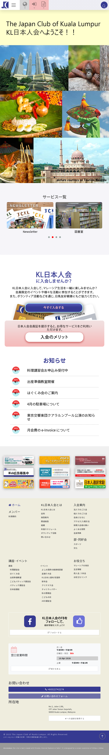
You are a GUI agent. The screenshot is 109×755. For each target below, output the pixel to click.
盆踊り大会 (46, 573)
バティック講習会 (17, 585)
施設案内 (45, 517)
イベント (44, 565)
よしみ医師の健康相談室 (52, 569)
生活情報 (77, 569)
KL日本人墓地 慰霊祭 (51, 577)
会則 (43, 513)
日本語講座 (15, 589)
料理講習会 (15, 569)
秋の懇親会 (46, 593)
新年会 (45, 581)
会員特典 (77, 533)
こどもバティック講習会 (20, 581)
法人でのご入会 (80, 509)
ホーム (15, 505)
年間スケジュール (48, 529)
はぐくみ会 (15, 573)
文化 (75, 548)
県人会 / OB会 (80, 573)
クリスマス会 (47, 585)
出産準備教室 (15, 577)
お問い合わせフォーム (54, 696)
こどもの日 (46, 597)
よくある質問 (79, 529)
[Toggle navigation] (14, 5)
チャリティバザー (49, 589)
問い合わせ (46, 537)
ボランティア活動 (48, 533)
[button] (25, 5)
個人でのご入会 (80, 513)
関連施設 (45, 521)
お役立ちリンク (80, 577)
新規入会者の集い (81, 525)
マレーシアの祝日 (81, 565)
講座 (10, 565)
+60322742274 (54, 689)
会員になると (79, 517)
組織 (43, 525)
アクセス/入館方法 (82, 521)
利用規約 (12, 516)
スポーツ (77, 544)
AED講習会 (46, 601)
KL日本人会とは (48, 509)
